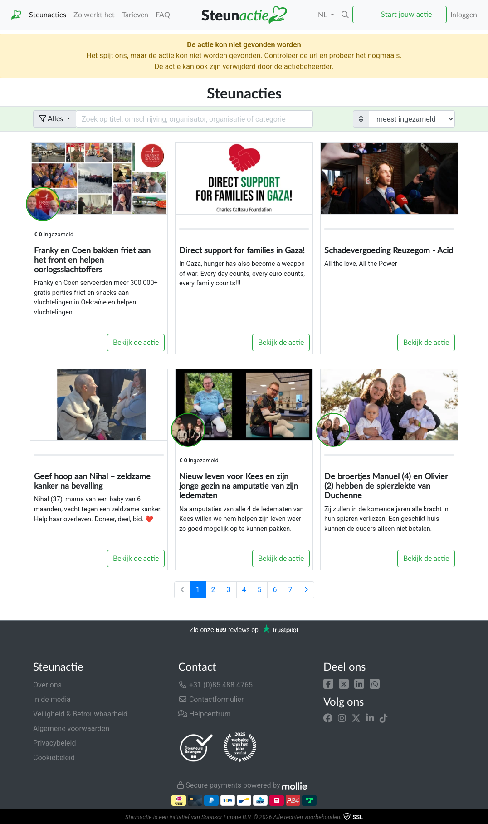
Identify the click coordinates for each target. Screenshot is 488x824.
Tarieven (135, 15)
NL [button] (323, 15)
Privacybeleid (54, 743)
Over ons (47, 685)
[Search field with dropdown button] (194, 119)
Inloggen (463, 15)
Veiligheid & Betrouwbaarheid (80, 714)
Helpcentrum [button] (204, 714)
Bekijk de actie (136, 342)
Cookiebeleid (54, 757)
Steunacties (47, 15)
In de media (52, 699)
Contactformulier (211, 699)
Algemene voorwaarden (71, 728)
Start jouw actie (406, 14)
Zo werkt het (94, 15)
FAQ (163, 15)
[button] (328, 683)
